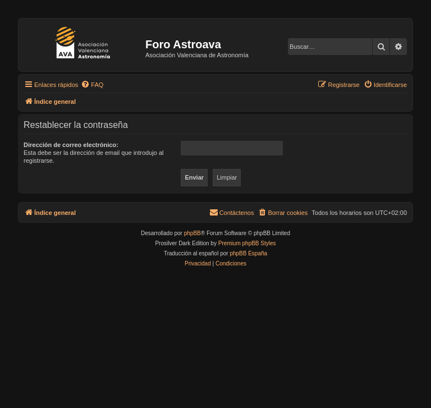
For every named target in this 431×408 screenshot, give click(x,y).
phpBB (192, 233)
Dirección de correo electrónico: (71, 144)
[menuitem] (92, 84)
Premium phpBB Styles (247, 243)
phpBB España (248, 253)
